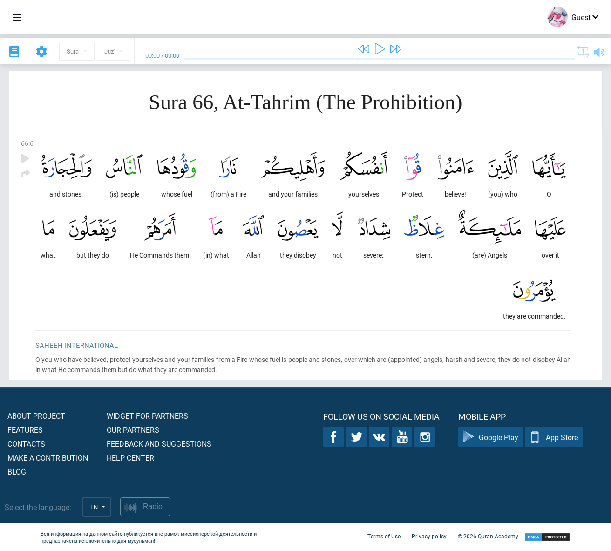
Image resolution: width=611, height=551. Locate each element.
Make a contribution (47, 458)
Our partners (133, 430)
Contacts (26, 444)
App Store (554, 437)
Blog (16, 471)
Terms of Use (384, 536)
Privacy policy (429, 536)
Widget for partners (147, 416)
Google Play (490, 437)
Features (25, 430)
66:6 (27, 143)
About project (36, 416)
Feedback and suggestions (159, 444)
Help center (130, 458)
